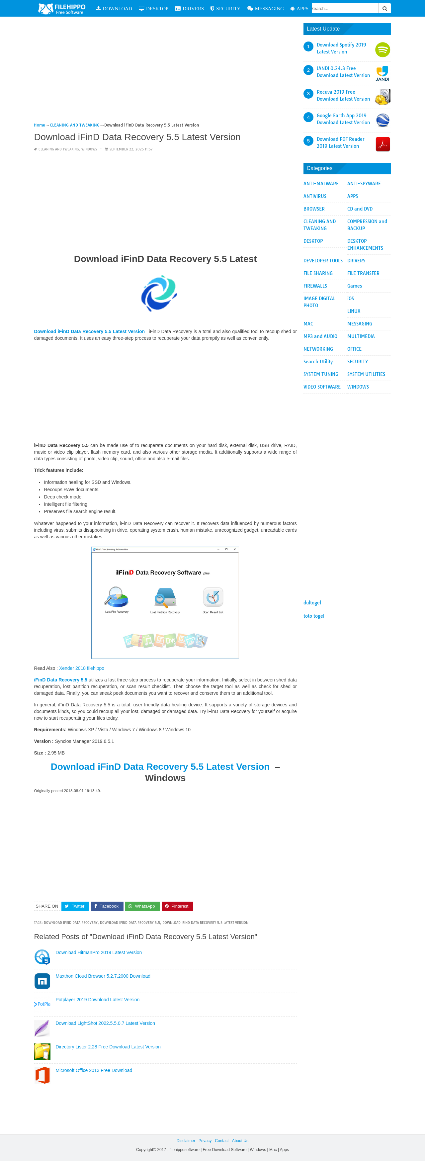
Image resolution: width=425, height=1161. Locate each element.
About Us (240, 1140)
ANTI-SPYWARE (364, 184)
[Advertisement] (165, 72)
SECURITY (225, 8)
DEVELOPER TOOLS (323, 261)
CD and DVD (360, 209)
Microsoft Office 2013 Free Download (93, 1070)
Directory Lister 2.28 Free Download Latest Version (108, 1046)
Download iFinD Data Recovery (71, 923)
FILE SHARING (318, 273)
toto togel (313, 616)
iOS (350, 299)
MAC (308, 324)
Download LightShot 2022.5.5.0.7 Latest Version (105, 1023)
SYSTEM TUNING (320, 374)
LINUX (354, 311)
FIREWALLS (315, 286)
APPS (299, 8)
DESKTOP (153, 8)
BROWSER (314, 209)
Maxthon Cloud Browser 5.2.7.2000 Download (102, 976)
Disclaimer (186, 1140)
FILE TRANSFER (363, 273)
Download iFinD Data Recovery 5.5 (130, 923)
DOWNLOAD (114, 8)
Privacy (205, 1140)
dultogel (312, 603)
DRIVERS (189, 8)
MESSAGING (265, 8)
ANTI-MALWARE (321, 184)
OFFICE (354, 349)
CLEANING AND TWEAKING (59, 149)
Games (354, 286)
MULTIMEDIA (361, 336)
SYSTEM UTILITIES (366, 374)
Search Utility (318, 362)
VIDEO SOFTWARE (322, 387)
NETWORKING (318, 349)
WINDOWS (89, 149)
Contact (221, 1140)
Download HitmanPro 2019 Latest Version (98, 952)
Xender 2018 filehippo (81, 668)
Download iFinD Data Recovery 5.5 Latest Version (162, 766)
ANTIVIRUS (314, 196)
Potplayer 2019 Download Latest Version (97, 999)
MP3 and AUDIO (320, 336)
